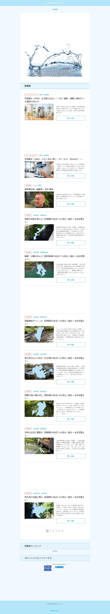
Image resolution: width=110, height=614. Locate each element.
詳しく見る (70, 118)
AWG (40, 94)
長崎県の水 (43, 428)
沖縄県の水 (43, 215)
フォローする (59, 567)
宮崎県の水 (43, 317)
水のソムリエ (55, 3)
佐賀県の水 (36, 493)
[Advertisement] (55, 28)
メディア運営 (37, 185)
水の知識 (55, 9)
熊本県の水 (43, 391)
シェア (47, 569)
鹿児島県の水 (44, 252)
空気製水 (46, 94)
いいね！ (48, 566)
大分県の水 (43, 354)
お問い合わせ (55, 610)
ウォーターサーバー (31, 94)
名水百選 (36, 215)
